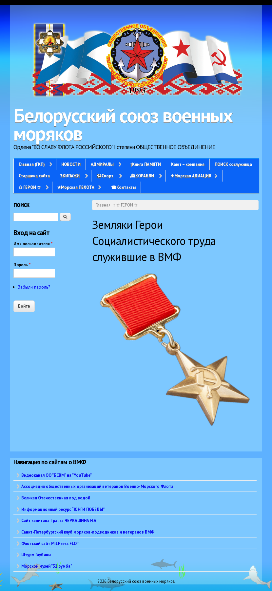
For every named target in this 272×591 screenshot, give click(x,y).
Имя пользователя (33, 244)
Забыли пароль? (34, 287)
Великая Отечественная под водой (55, 497)
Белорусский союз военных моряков (123, 124)
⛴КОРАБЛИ (142, 175)
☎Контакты (123, 187)
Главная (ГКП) (32, 164)
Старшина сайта (34, 175)
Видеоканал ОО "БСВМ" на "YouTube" (56, 475)
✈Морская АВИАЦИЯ (191, 175)
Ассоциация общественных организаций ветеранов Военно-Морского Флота (97, 486)
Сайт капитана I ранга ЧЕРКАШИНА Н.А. (59, 520)
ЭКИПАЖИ (70, 175)
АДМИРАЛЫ (102, 164)
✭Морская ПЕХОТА (75, 187)
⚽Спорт (104, 175)
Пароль (22, 265)
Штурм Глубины (36, 554)
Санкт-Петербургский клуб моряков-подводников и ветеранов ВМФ (87, 532)
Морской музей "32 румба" (46, 566)
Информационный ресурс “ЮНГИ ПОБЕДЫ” (63, 509)
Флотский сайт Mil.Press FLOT (50, 543)
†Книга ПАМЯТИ (145, 164)
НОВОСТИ (71, 164)
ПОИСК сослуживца (233, 164)
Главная (103, 205)
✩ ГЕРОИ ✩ (30, 187)
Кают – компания (187, 164)
